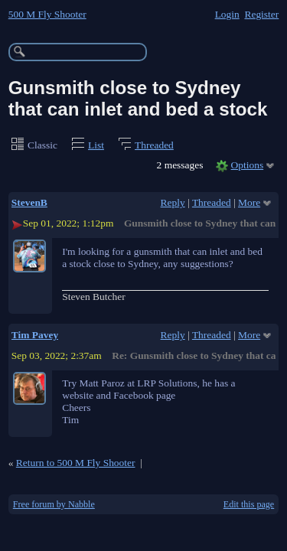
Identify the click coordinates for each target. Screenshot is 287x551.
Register (261, 14)
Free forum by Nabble (54, 504)
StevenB (29, 202)
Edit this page (248, 504)
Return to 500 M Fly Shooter (75, 462)
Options (247, 165)
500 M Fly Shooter (47, 14)
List (96, 145)
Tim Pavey (34, 335)
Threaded (154, 145)
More (249, 202)
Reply (173, 202)
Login (227, 14)
